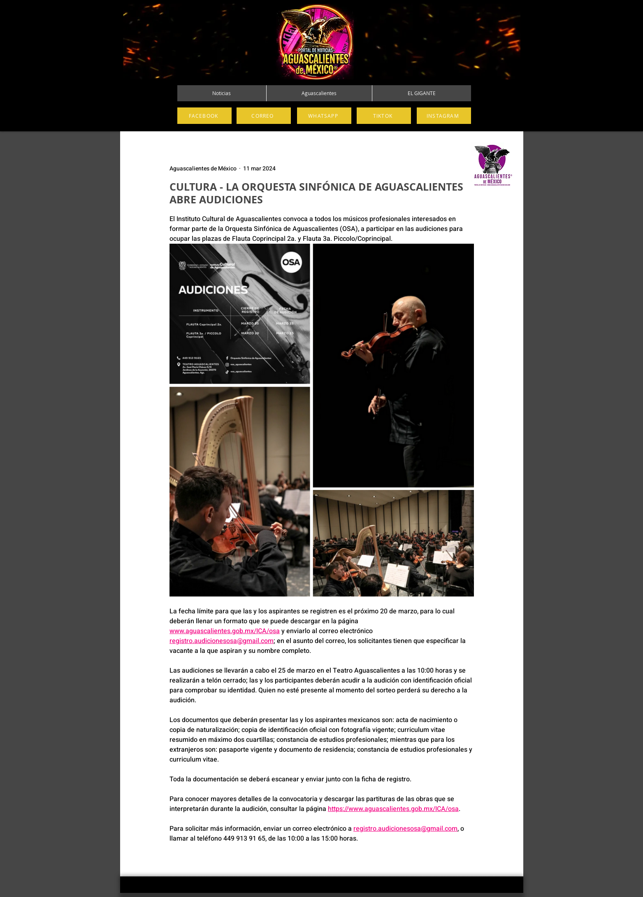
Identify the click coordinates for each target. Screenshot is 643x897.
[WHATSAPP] (324, 115)
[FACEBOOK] (204, 115)
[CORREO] (264, 115)
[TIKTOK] (384, 115)
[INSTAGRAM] (444, 115)
